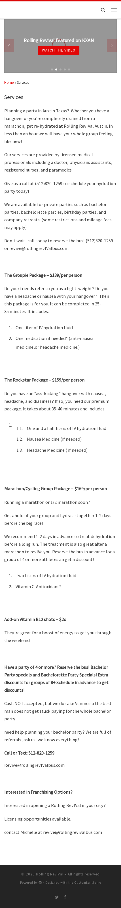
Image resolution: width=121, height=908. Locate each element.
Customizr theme (87, 883)
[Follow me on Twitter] (57, 897)
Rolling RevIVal (49, 874)
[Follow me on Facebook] (65, 897)
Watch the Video (56, 50)
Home (9, 82)
